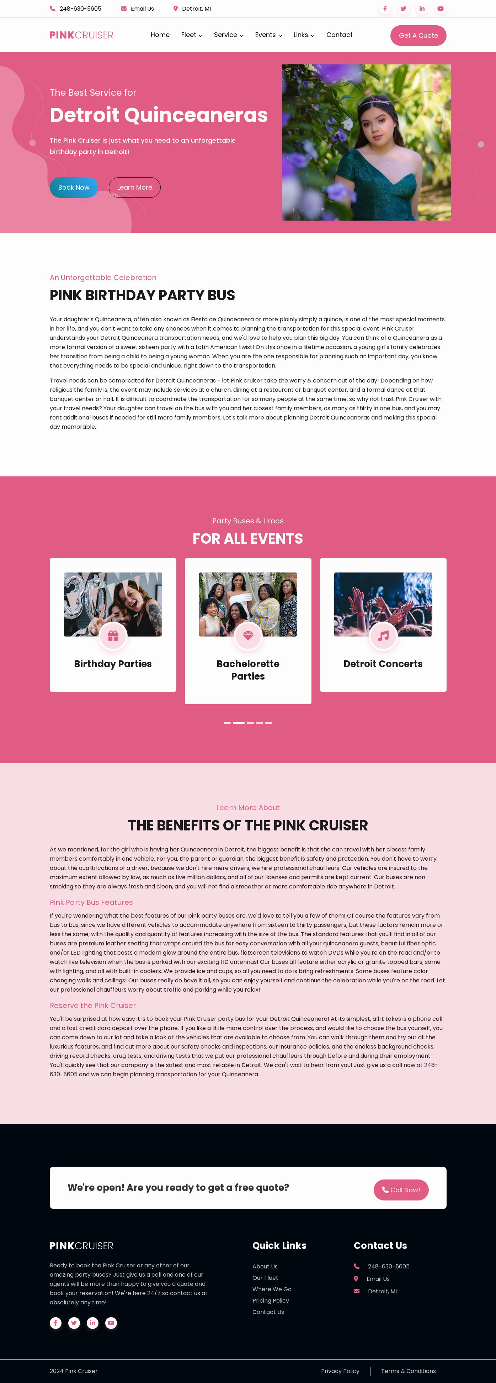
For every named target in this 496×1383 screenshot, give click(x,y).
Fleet (192, 34)
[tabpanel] (113, 625)
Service (229, 34)
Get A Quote (418, 35)
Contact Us (268, 1312)
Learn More (134, 187)
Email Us (142, 9)
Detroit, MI (196, 9)
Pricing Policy (270, 1301)
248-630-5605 (80, 9)
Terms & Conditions (408, 1371)
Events (268, 34)
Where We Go (272, 1289)
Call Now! (401, 1190)
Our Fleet (265, 1278)
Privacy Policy (340, 1371)
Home (160, 34)
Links (304, 34)
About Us (265, 1266)
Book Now (74, 187)
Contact (339, 34)
